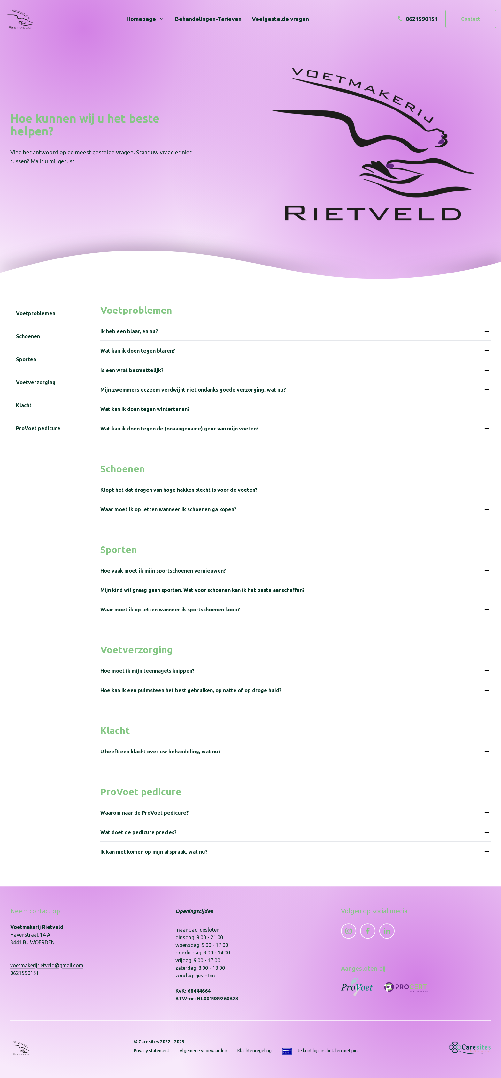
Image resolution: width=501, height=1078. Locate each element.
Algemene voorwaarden (203, 1050)
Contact (470, 19)
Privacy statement (151, 1050)
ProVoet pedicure (38, 428)
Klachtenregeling (254, 1050)
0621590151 (24, 973)
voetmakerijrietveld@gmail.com (46, 965)
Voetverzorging (36, 382)
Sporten (26, 359)
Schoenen (28, 336)
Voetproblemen (35, 313)
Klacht (24, 405)
